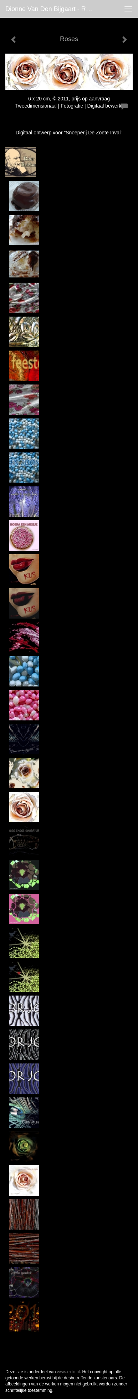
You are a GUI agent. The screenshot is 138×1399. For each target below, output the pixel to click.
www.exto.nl (68, 1371)
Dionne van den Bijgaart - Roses (52, 9)
